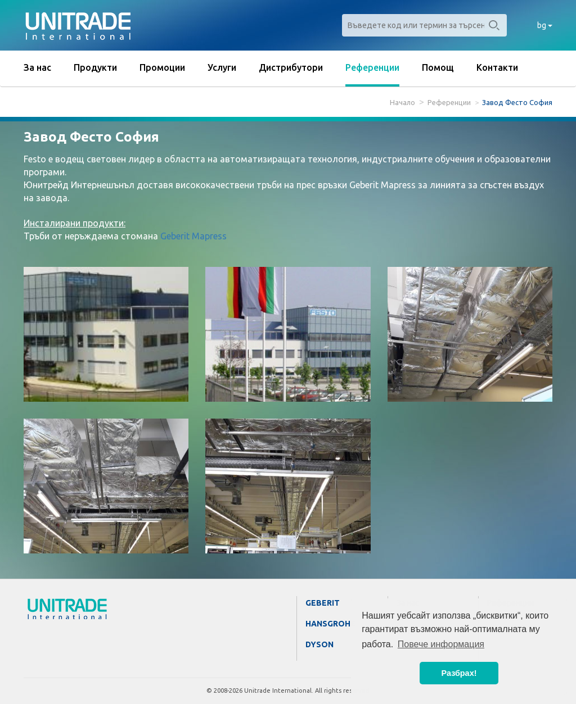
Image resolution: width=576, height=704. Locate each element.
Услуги (222, 67)
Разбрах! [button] (459, 673)
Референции (372, 67)
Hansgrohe (330, 623)
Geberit (322, 602)
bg (544, 25)
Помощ (438, 67)
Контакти (497, 67)
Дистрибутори (291, 67)
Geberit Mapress (193, 236)
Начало (402, 102)
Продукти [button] (95, 67)
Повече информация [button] (441, 644)
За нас (37, 67)
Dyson (319, 644)
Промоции (162, 67)
